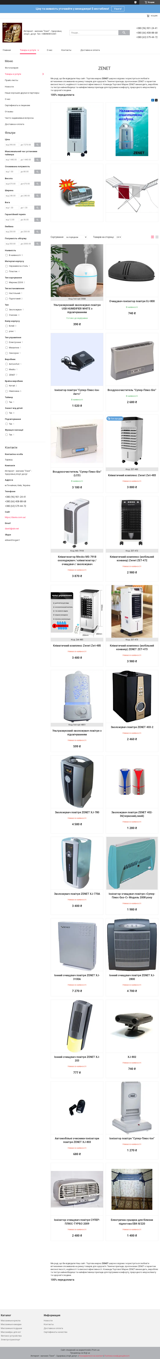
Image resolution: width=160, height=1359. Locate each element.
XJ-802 (132, 1057)
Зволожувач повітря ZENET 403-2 (132, 727)
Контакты (66, 50)
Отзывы (9, 111)
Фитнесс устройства (11, 1336)
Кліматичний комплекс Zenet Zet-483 (132, 475)
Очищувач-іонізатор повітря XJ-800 (132, 301)
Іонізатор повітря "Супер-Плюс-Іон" (131, 1138)
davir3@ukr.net (12, 528)
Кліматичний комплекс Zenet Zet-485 (77, 645)
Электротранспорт (10, 1339)
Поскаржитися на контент (91, 1356)
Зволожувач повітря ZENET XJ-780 (77, 812)
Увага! (118, 8)
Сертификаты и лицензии (17, 105)
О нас (49, 50)
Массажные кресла (10, 1320)
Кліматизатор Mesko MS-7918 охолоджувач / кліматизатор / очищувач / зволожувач (77, 560)
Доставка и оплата (90, 50)
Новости (9, 86)
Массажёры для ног (11, 1332)
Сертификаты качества (55, 1332)
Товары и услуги (28, 50)
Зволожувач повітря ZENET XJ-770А (77, 893)
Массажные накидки (11, 1324)
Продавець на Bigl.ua (80, 1353)
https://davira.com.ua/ (15, 517)
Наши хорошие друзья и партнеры (22, 93)
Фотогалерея (11, 68)
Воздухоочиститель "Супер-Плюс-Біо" (132, 390)
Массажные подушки (11, 1328)
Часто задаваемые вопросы (19, 118)
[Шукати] (124, 32)
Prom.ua (95, 1350)
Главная (7, 50)
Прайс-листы (11, 80)
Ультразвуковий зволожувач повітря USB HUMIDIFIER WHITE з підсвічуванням (77, 308)
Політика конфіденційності (116, 1356)
